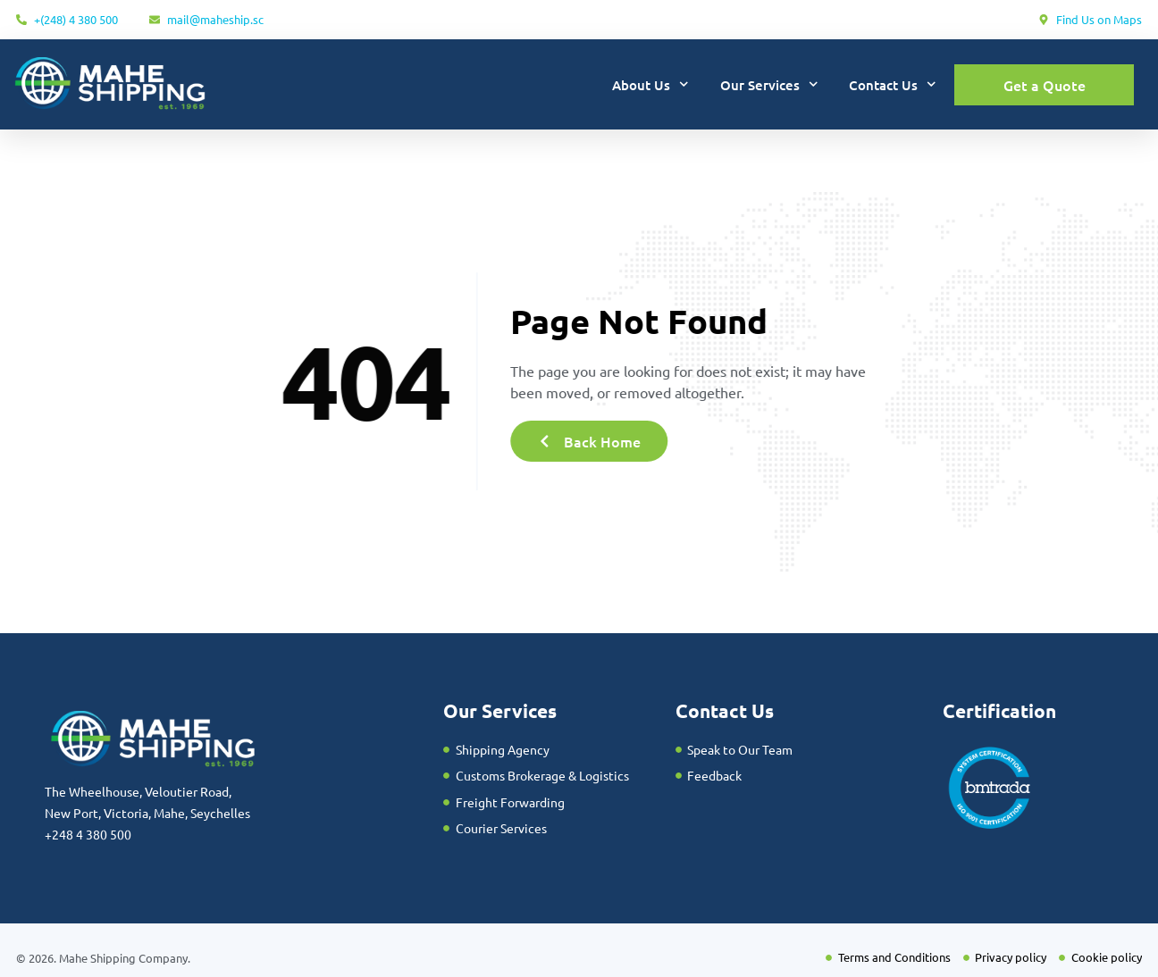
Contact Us (892, 84)
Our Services (769, 84)
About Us (650, 84)
